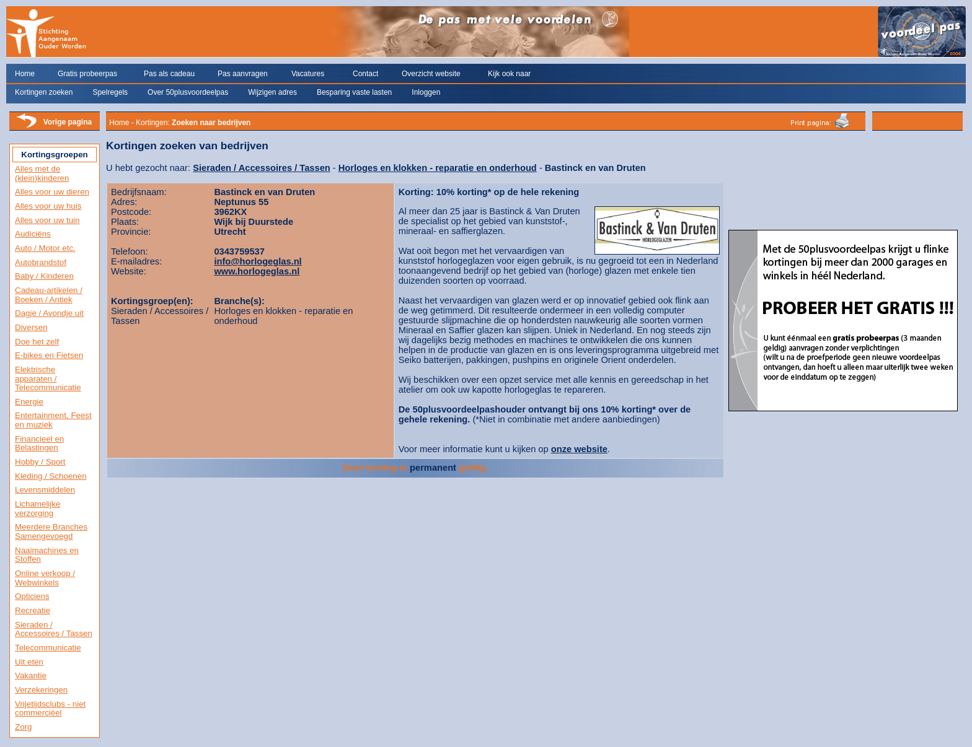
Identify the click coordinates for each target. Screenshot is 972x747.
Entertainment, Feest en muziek (53, 420)
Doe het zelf (37, 341)
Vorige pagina (67, 122)
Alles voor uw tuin (47, 220)
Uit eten (29, 661)
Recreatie (32, 610)
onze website (579, 449)
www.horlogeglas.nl (256, 271)
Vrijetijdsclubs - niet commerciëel (50, 708)
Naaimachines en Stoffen (47, 555)
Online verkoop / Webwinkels (45, 578)
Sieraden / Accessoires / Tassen (53, 629)
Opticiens (32, 596)
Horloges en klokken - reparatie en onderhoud (437, 168)
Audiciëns (33, 233)
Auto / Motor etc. (45, 248)
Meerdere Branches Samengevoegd (51, 531)
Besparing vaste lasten (354, 92)
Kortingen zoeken (44, 92)
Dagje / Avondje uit (49, 313)
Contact (365, 73)
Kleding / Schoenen (51, 476)
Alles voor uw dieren (52, 191)
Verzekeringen (41, 689)
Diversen (31, 327)
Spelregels (110, 92)
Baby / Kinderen (44, 276)
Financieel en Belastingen (39, 443)
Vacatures (307, 73)
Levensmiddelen (45, 489)
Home (25, 73)
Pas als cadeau (169, 73)
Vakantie (30, 675)
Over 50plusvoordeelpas (188, 92)
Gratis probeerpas (87, 73)
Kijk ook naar (509, 73)
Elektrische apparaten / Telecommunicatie (48, 378)
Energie (29, 401)
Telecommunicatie (48, 647)
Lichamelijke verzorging (37, 508)
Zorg (23, 727)
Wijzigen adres (272, 92)
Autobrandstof (40, 262)
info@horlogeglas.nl (257, 261)
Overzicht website (431, 73)
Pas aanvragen (243, 73)
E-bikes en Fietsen (49, 355)
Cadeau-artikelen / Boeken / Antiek (48, 295)
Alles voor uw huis (48, 206)
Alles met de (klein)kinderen (42, 173)
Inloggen (426, 92)
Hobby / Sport (40, 461)
